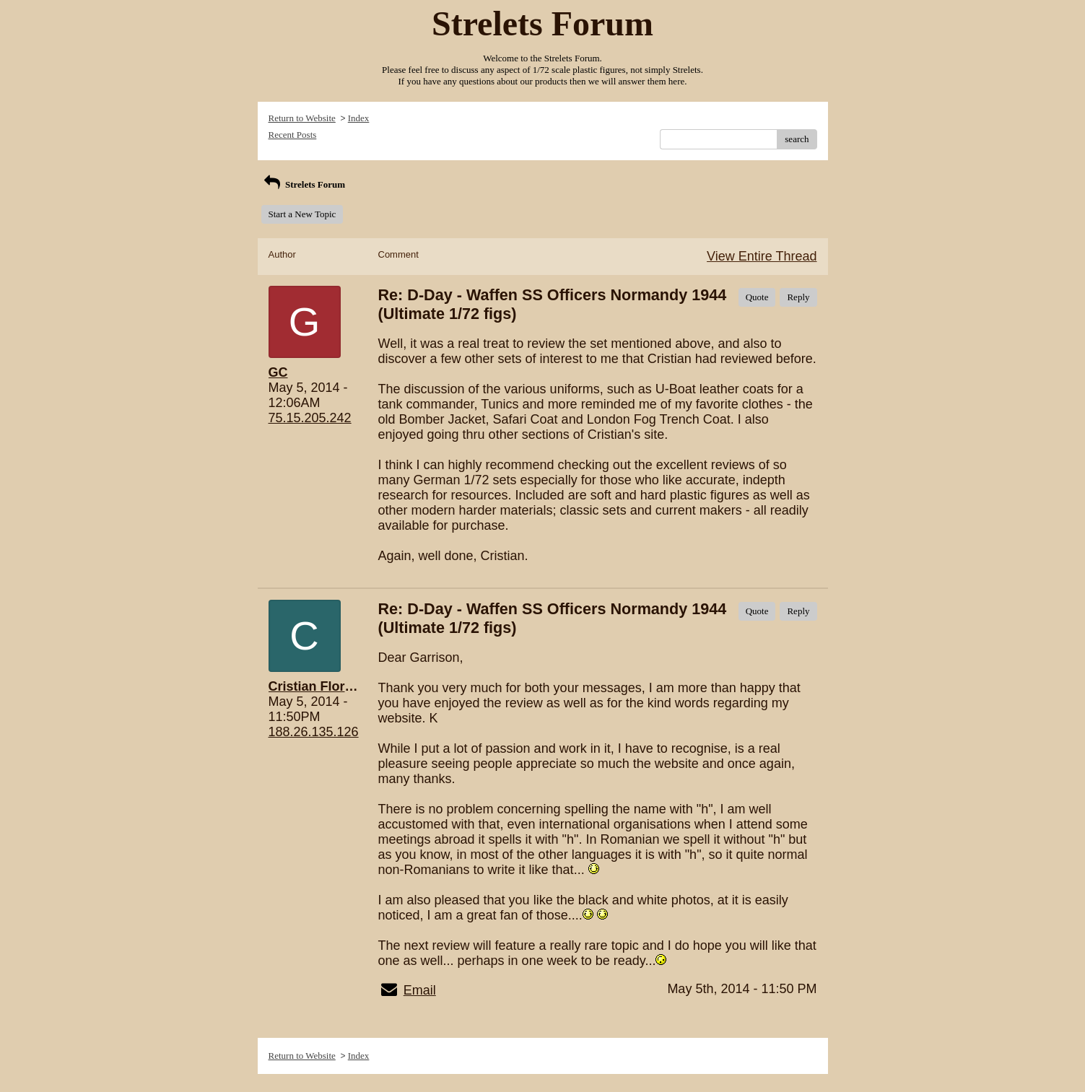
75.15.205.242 (310, 418)
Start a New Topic (302, 214)
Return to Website (302, 118)
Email (420, 990)
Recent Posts (293, 134)
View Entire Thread (761, 256)
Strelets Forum (303, 184)
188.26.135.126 (314, 732)
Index (359, 118)
